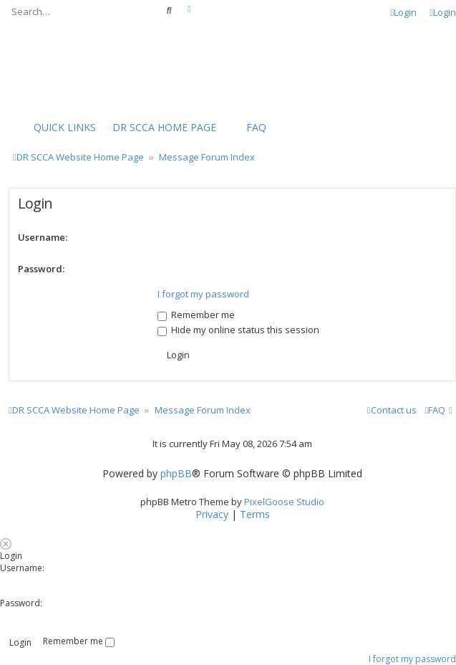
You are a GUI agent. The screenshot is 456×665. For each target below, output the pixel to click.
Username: (42, 237)
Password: (41, 268)
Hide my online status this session (238, 329)
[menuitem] (158, 128)
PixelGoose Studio (284, 501)
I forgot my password (203, 293)
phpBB (176, 473)
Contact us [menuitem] (392, 409)
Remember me (196, 314)
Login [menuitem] (404, 12)
